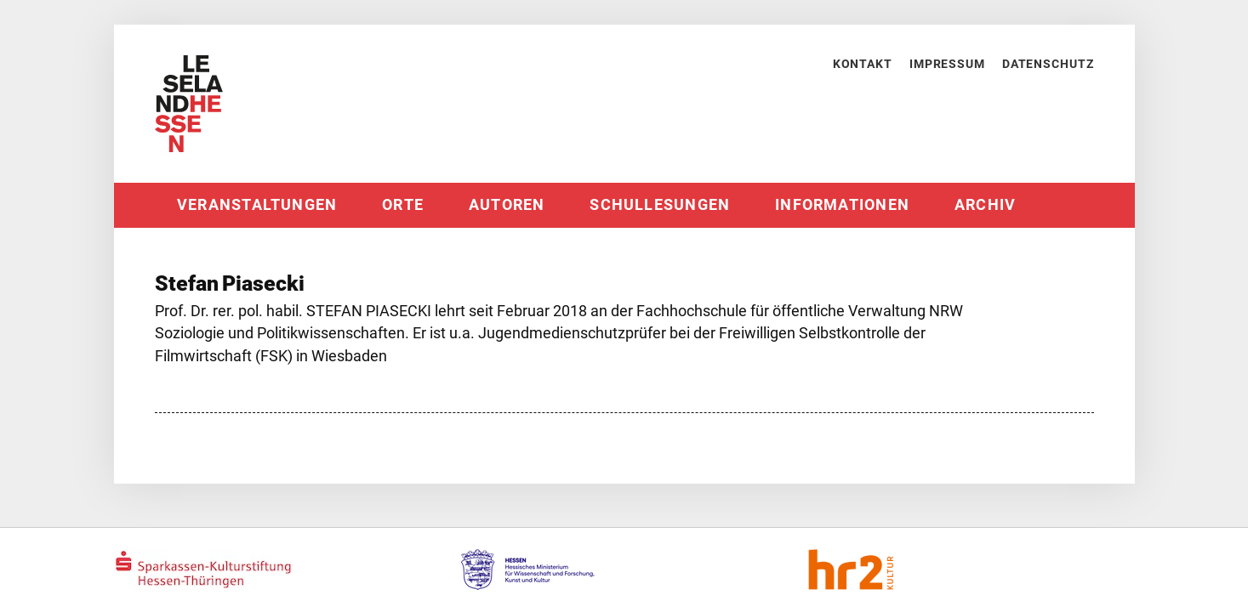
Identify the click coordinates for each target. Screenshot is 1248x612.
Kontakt (862, 64)
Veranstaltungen (257, 204)
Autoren (507, 204)
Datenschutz (1048, 64)
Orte (403, 204)
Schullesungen (660, 204)
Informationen (842, 204)
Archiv (985, 204)
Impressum (947, 64)
